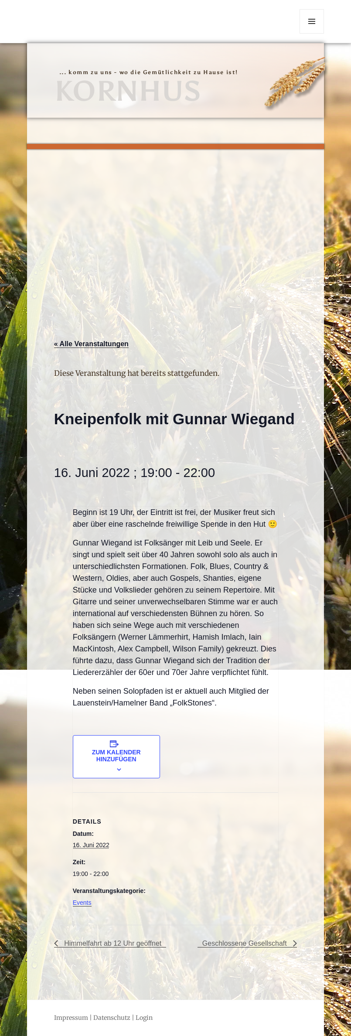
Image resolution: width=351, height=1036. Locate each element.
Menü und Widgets (312, 33)
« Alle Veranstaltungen (91, 344)
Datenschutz (111, 1018)
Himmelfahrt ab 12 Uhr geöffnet (111, 943)
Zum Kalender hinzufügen (116, 756)
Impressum (71, 1018)
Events (82, 902)
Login (144, 1018)
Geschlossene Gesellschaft (245, 943)
